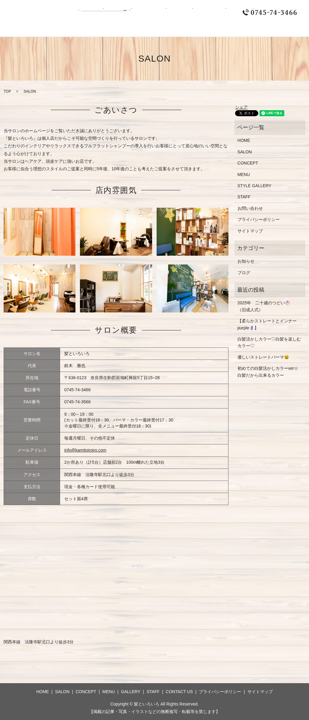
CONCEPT (130, 12)
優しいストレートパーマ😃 (263, 357)
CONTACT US (225, 12)
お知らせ (245, 261)
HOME (86, 12)
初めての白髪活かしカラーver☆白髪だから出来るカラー (267, 371)
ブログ (243, 272)
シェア (241, 107)
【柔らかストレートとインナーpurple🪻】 (267, 324)
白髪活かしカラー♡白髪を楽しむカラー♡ (269, 342)
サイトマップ (250, 231)
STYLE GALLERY (254, 185)
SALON (106, 12)
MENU (153, 12)
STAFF (199, 12)
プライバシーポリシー (258, 219)
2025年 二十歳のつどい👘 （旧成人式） (265, 306)
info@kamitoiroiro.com (85, 450)
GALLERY (175, 12)
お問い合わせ (250, 208)
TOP (7, 91)
